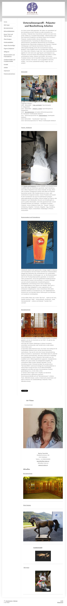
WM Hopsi (26, 567)
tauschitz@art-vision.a (43, 461)
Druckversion (8, 601)
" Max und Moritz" (37, 105)
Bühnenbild (24, 72)
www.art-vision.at (43, 465)
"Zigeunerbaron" (43, 115)
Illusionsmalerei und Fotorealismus (30, 217)
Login (61, 601)
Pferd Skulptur (27, 505)
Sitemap (15, 601)
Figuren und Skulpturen (29, 186)
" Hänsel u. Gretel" (37, 108)
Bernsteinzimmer (29, 112)
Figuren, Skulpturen (26, 127)
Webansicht (60, 602)
